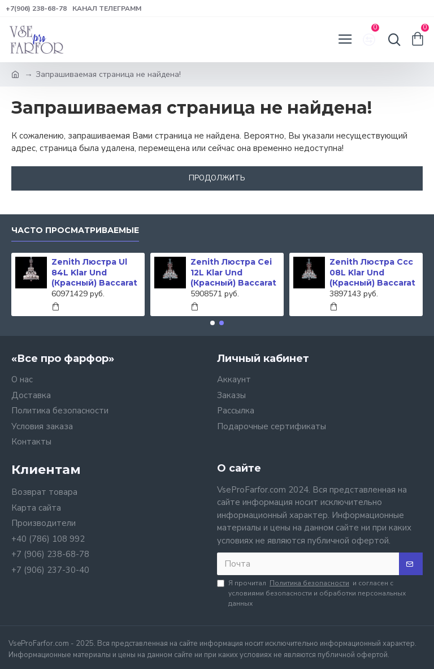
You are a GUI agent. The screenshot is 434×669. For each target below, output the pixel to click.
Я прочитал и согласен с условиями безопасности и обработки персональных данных (311, 593)
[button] (212, 323)
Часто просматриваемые (75, 230)
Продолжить (217, 178)
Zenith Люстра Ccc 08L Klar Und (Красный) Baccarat (372, 272)
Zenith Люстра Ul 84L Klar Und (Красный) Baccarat (94, 272)
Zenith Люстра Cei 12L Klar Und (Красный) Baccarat (233, 272)
